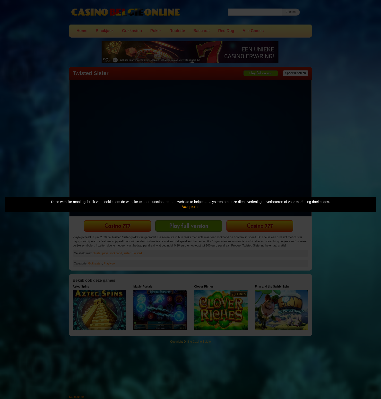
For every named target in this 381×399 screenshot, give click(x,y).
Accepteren (190, 207)
